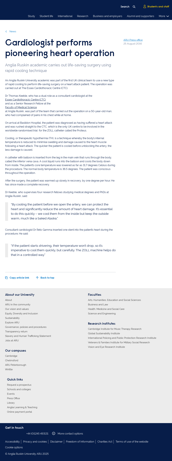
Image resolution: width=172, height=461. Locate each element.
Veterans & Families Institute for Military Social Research (119, 342)
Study (31, 16)
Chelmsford (11, 360)
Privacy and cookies (35, 441)
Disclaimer (56, 441)
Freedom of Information (80, 441)
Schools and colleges (19, 389)
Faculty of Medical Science (21, 107)
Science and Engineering (102, 313)
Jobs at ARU (12, 340)
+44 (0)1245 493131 (37, 433)
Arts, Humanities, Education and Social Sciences (114, 300)
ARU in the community (17, 304)
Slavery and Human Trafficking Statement (28, 336)
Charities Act (104, 441)
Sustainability (12, 318)
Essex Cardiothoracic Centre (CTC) (25, 99)
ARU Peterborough (15, 364)
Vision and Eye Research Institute (106, 347)
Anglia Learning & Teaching (22, 407)
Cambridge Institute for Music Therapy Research (114, 329)
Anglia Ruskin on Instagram (12, 433)
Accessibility (12, 441)
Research (82, 16)
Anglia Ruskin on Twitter (17, 433)
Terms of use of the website (132, 441)
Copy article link (17, 277)
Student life (46, 16)
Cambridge (11, 356)
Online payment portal (19, 411)
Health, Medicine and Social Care (106, 309)
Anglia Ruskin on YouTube (22, 433)
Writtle (9, 369)
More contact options (67, 433)
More (164, 16)
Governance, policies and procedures (25, 327)
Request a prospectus (19, 384)
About (8, 300)
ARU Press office (133, 39)
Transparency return (16, 331)
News (10, 31)
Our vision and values (17, 309)
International (65, 16)
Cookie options (14, 447)
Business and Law (98, 304)
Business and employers (107, 16)
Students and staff (156, 6)
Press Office (13, 398)
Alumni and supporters (140, 16)
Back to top (45, 277)
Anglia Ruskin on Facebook (7, 433)
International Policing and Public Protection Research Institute (122, 338)
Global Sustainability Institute (104, 333)
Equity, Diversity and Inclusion (21, 313)
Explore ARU (12, 322)
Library (11, 402)
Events (11, 393)
